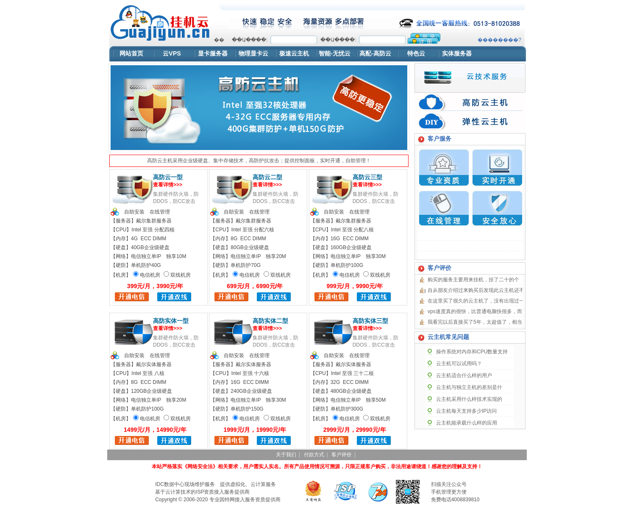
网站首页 (131, 53)
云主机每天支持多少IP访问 (466, 411)
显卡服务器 (213, 53)
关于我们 (286, 455)
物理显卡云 (253, 53)
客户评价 (341, 455)
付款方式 (314, 455)
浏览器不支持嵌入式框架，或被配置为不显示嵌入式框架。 (367, 38)
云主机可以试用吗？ (459, 364)
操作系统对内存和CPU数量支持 (472, 352)
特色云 (416, 53)
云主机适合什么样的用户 (464, 375)
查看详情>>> (167, 185)
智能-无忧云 (334, 53)
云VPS (172, 53)
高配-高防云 (375, 53)
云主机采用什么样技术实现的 (469, 399)
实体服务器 (457, 53)
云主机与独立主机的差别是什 (469, 387)
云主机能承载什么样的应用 (466, 423)
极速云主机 (294, 53)
